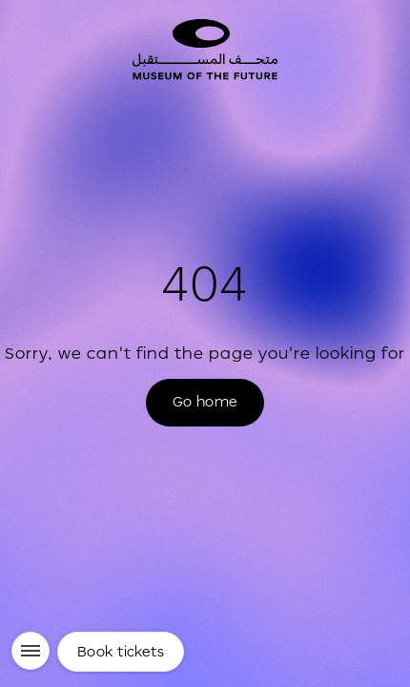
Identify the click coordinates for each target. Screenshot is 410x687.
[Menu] (30, 651)
